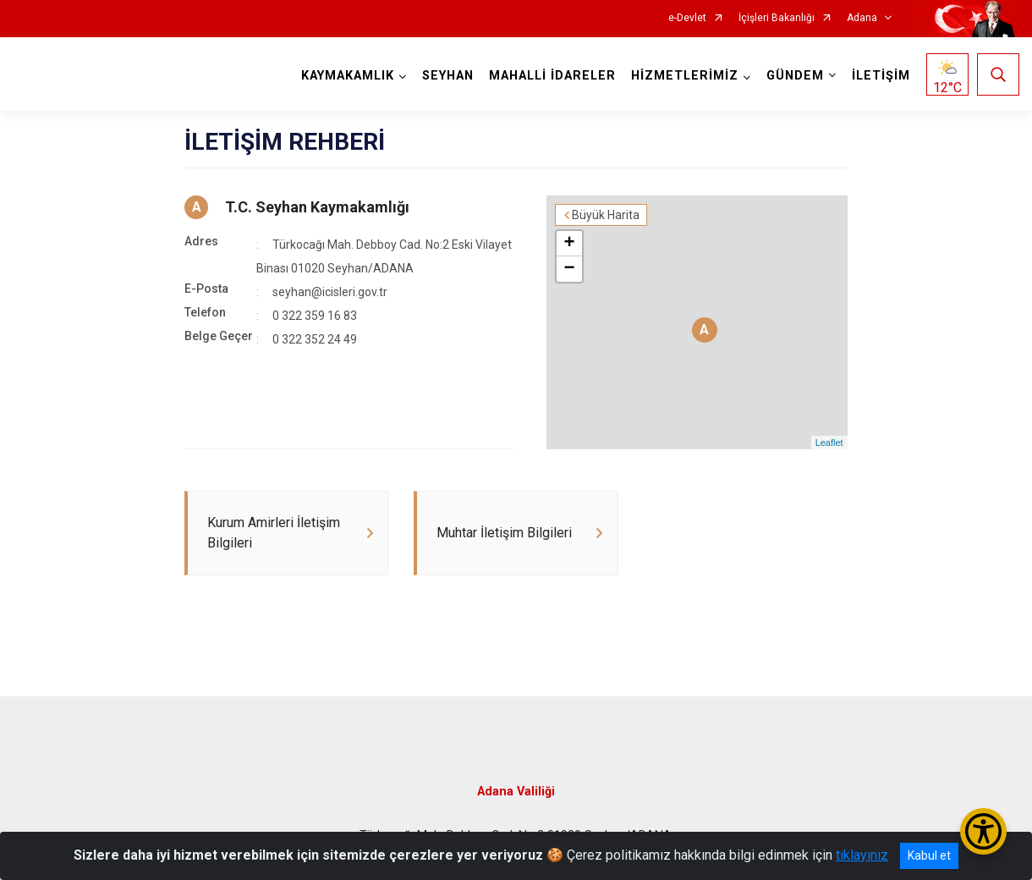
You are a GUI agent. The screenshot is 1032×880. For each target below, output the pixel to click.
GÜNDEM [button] (795, 76)
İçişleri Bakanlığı (776, 18)
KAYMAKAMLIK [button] (347, 76)
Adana (862, 18)
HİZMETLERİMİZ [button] (684, 76)
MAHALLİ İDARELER (552, 76)
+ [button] (569, 243)
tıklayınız (862, 855)
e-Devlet (687, 18)
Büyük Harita (606, 215)
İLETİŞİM (881, 76)
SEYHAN (448, 76)
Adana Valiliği (516, 791)
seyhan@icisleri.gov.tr (329, 292)
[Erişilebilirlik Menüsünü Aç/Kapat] (983, 831)
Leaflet (829, 442)
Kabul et (929, 855)
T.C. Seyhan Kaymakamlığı (317, 207)
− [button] (569, 269)
